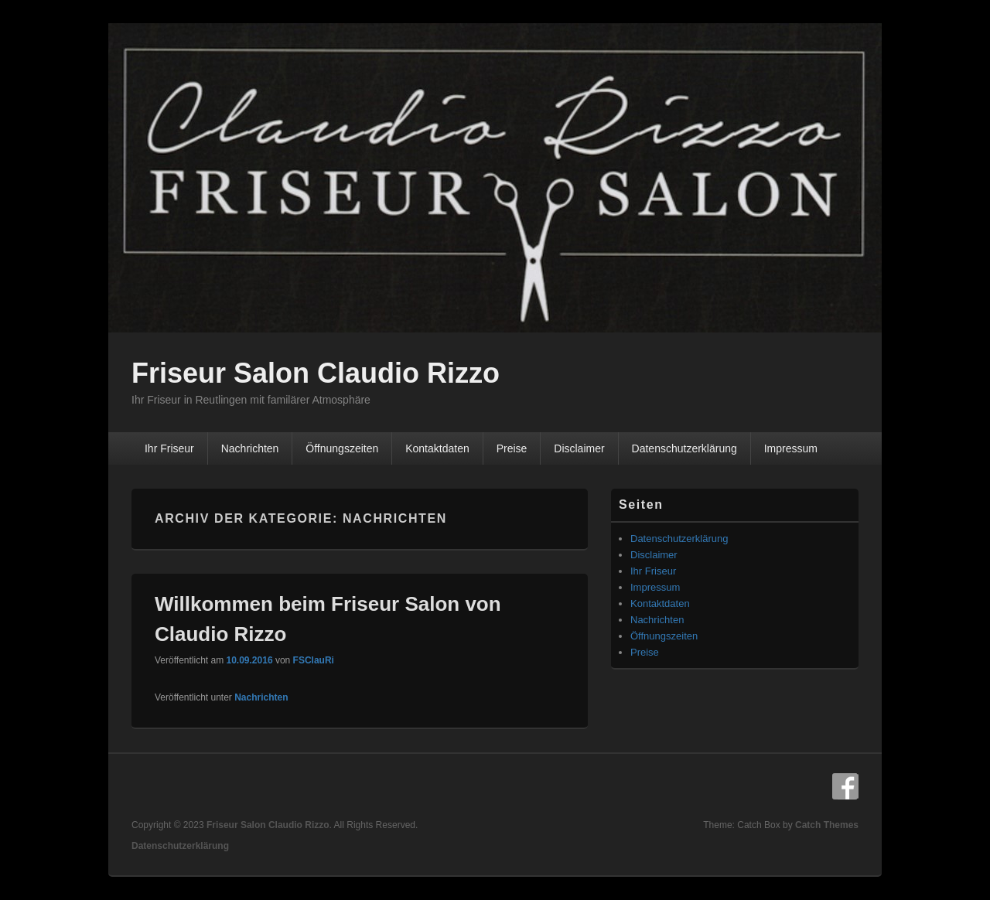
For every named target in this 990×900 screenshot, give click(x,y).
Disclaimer (579, 448)
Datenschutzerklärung (684, 448)
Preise (512, 448)
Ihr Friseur (169, 448)
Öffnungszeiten (342, 448)
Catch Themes (827, 825)
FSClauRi (313, 660)
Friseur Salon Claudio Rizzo (315, 373)
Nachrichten (250, 448)
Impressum (791, 448)
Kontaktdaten (437, 448)
